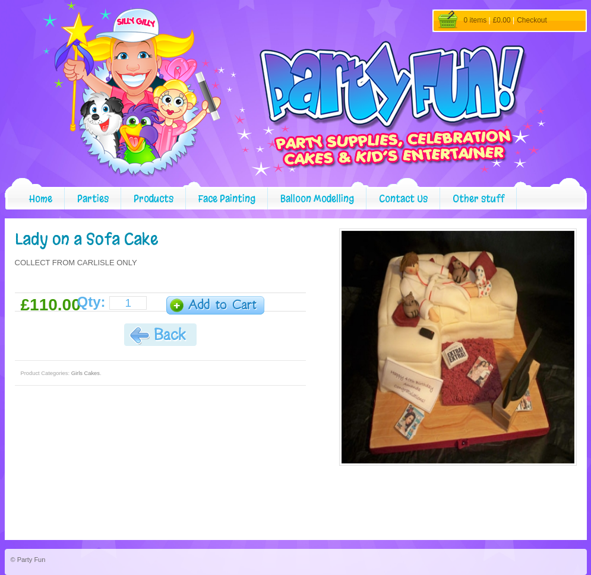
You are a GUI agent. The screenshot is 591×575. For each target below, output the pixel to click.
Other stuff (478, 198)
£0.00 (502, 20)
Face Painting (226, 198)
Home (40, 198)
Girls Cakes (85, 373)
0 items (475, 20)
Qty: (91, 302)
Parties (93, 198)
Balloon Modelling (317, 198)
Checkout (532, 20)
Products (153, 198)
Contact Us (403, 198)
